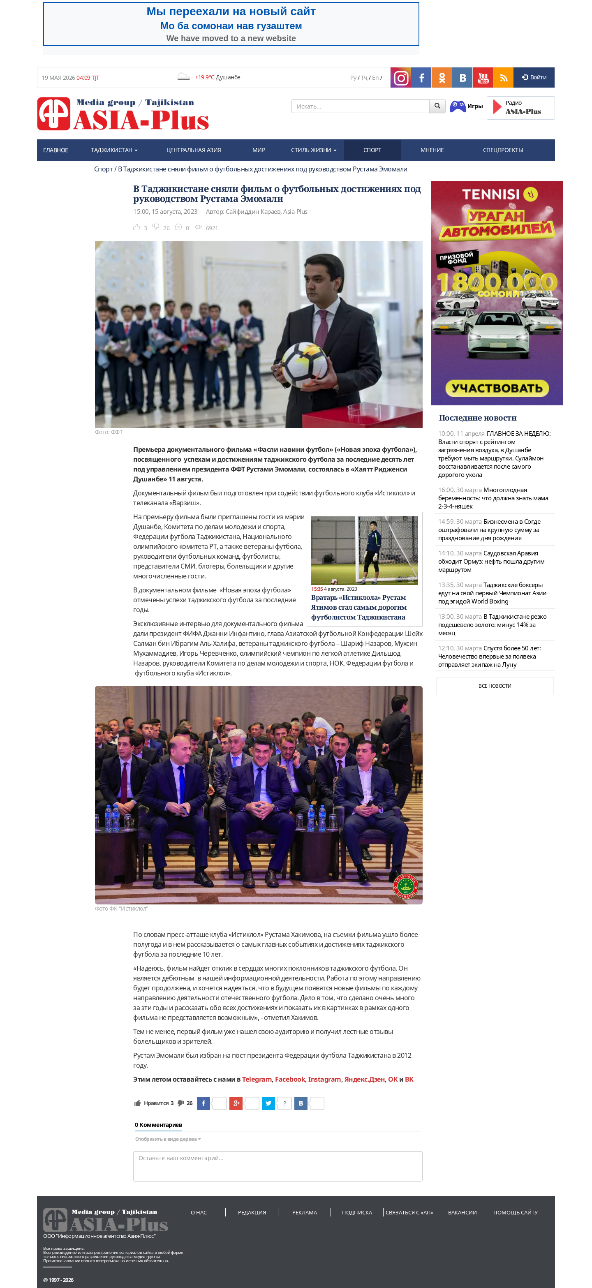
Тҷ (364, 77)
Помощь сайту (515, 1212)
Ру (353, 77)
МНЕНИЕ (432, 150)
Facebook (290, 1079)
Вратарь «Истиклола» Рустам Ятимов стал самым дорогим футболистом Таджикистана (359, 607)
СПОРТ (372, 150)
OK (393, 1079)
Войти (534, 77)
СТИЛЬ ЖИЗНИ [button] (314, 150)
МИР (258, 150)
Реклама (304, 1212)
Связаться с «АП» (410, 1212)
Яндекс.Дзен (365, 1079)
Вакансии (462, 1212)
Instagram (324, 1079)
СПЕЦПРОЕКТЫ (503, 150)
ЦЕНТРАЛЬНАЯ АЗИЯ (193, 150)
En (375, 77)
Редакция (252, 1212)
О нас (199, 1212)
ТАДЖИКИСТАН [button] (114, 150)
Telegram (257, 1079)
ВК (409, 1079)
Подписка (357, 1212)
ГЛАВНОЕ (55, 150)
